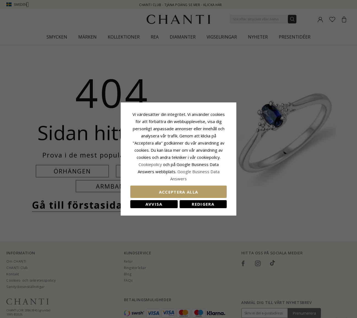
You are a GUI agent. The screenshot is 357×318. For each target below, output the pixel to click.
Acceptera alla (178, 192)
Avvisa (154, 204)
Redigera (203, 204)
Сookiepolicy (151, 164)
